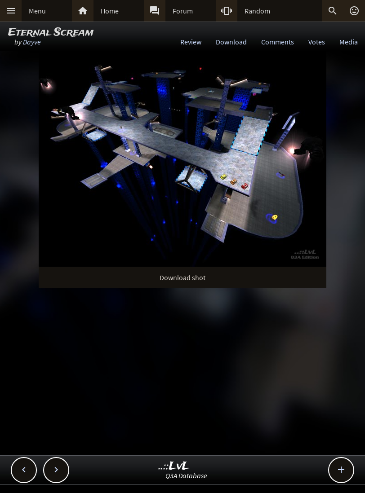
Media (348, 41)
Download (231, 41)
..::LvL (174, 466)
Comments (277, 41)
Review (190, 41)
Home (110, 10)
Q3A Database (186, 475)
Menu (37, 10)
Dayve (32, 41)
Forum (183, 10)
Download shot (182, 277)
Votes (316, 41)
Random (257, 10)
